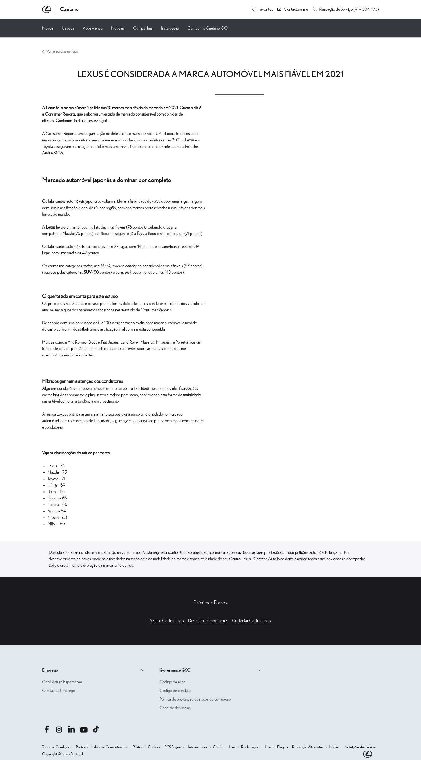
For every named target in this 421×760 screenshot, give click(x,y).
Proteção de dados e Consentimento (102, 747)
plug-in (93, 395)
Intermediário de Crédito (206, 747)
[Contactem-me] (292, 9)
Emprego (93, 670)
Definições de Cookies (360, 747)
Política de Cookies (146, 747)
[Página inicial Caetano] (60, 9)
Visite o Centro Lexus (167, 621)
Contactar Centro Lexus (251, 621)
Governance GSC (210, 670)
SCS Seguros (174, 747)
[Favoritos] (262, 9)
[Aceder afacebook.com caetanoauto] (46, 729)
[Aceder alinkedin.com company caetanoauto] (71, 729)
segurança (120, 421)
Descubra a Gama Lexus (208, 621)
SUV (88, 272)
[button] (345, 9)
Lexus (190, 140)
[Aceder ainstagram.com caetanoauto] (59, 729)
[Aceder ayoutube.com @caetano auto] (83, 729)
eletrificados (181, 388)
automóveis (75, 201)
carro (52, 329)
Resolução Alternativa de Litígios (315, 747)
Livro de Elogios (276, 747)
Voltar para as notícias (60, 52)
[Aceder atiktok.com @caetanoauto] (96, 729)
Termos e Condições (56, 747)
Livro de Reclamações (244, 747)
